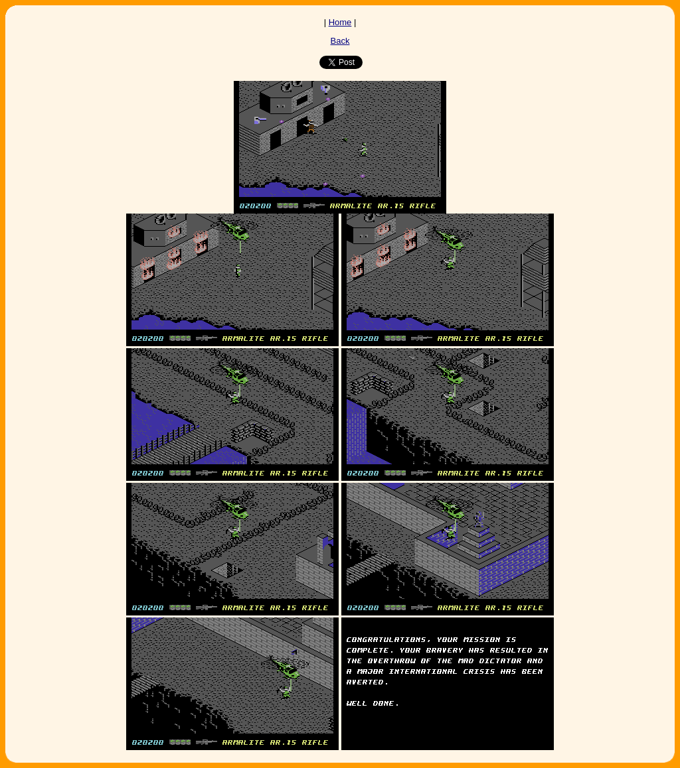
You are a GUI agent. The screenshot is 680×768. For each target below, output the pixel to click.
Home (340, 22)
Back (340, 41)
